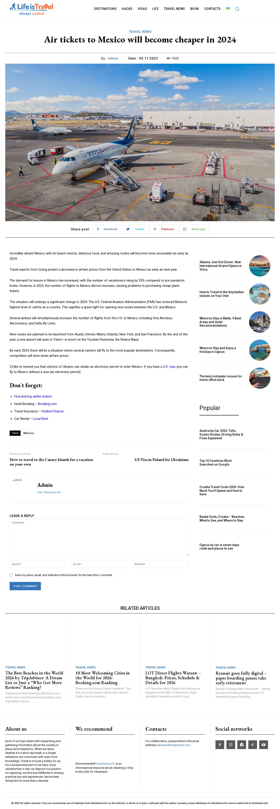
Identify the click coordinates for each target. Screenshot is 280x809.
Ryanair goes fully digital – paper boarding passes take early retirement (241, 678)
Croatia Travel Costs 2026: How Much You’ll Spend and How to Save (222, 490)
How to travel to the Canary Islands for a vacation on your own (51, 462)
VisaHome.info (105, 763)
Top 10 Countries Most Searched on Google (215, 462)
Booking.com (47, 404)
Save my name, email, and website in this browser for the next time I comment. (64, 575)
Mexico (28, 433)
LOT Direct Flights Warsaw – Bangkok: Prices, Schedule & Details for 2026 (173, 677)
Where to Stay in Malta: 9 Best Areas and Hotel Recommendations (220, 322)
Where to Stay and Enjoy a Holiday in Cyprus (218, 350)
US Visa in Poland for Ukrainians (162, 459)
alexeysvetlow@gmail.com (173, 745)
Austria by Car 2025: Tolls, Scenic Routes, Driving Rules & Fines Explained (221, 434)
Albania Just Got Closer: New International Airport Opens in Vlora (221, 265)
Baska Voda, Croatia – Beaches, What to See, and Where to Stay (222, 518)
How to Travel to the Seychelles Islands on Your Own (222, 294)
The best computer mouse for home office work (221, 378)
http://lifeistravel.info (49, 492)
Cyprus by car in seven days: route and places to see (220, 546)
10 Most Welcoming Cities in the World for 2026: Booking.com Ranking (102, 677)
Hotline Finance (53, 411)
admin (113, 58)
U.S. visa (169, 367)
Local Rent (40, 419)
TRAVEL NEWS (140, 32)
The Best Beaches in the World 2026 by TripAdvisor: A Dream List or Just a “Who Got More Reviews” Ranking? (34, 680)
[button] (237, 9)
